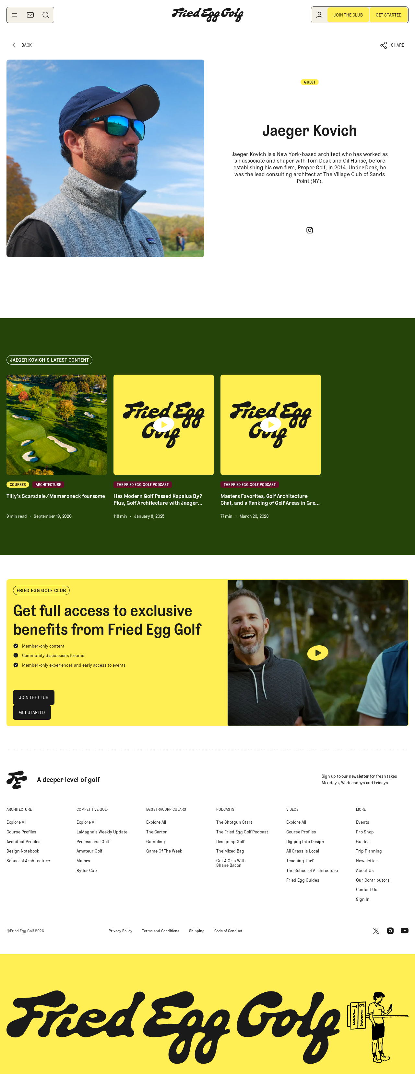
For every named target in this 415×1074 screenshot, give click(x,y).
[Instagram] (309, 230)
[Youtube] (405, 931)
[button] (392, 45)
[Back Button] (21, 45)
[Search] (45, 14)
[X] (376, 931)
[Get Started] (389, 14)
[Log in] (319, 14)
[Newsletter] (30, 14)
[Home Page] (207, 15)
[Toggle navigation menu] (14, 14)
